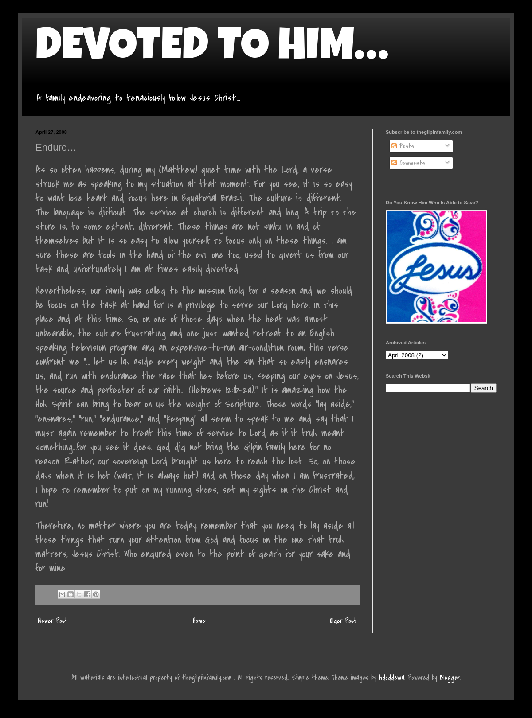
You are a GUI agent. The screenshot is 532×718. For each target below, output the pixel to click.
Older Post (343, 621)
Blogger (450, 678)
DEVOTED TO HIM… (211, 49)
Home (199, 621)
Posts (402, 146)
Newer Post (53, 621)
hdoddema (391, 678)
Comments (408, 163)
